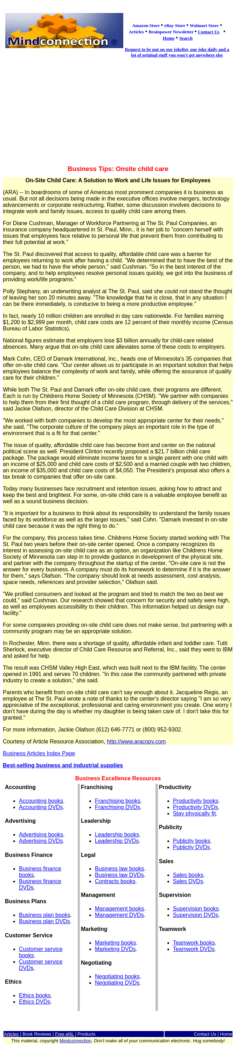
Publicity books (191, 841)
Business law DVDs (119, 875)
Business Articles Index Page (39, 753)
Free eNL (64, 1034)
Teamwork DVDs (194, 949)
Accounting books (41, 801)
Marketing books (115, 943)
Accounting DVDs (41, 807)
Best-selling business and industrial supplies (63, 765)
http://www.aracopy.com (136, 741)
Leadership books (117, 835)
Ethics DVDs (34, 1002)
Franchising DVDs (117, 807)
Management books (119, 909)
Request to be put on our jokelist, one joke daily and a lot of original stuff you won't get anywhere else (177, 52)
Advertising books (41, 835)
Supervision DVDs (195, 915)
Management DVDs (119, 915)
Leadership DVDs (117, 841)
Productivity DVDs (195, 807)
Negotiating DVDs (117, 983)
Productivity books (195, 801)
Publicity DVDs (191, 847)
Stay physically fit (194, 813)
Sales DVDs (188, 881)
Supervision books (196, 909)
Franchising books (117, 801)
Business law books (119, 869)
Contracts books (115, 881)
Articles (11, 1034)
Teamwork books (194, 943)
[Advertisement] (118, 112)
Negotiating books (117, 976)
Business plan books (44, 915)
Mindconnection (75, 1040)
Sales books (188, 875)
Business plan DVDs (44, 921)
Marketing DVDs (115, 949)
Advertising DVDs (41, 841)
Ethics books (35, 995)
